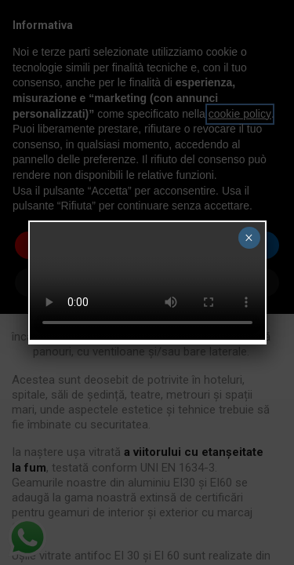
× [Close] (249, 237)
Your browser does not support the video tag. (147, 281)
